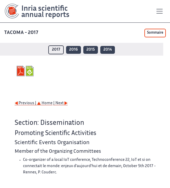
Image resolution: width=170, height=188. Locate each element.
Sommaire (155, 32)
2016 (73, 49)
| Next (60, 103)
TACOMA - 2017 (21, 33)
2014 (107, 49)
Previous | (26, 103)
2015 (90, 49)
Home (44, 103)
